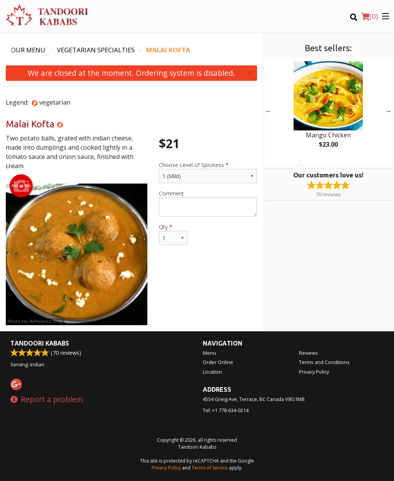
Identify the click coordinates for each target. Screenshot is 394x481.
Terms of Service (210, 467)
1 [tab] (299, 160)
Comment (208, 203)
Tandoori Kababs (39, 343)
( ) (369, 16)
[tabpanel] (328, 110)
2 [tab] (311, 160)
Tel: (226, 410)
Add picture (21, 185)
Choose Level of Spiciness (208, 172)
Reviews (308, 352)
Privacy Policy (314, 371)
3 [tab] (322, 160)
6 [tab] (357, 160)
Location (212, 371)
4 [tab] (334, 160)
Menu (209, 352)
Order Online (218, 362)
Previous (268, 111)
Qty (173, 234)
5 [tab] (345, 160)
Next (388, 111)
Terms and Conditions (324, 362)
